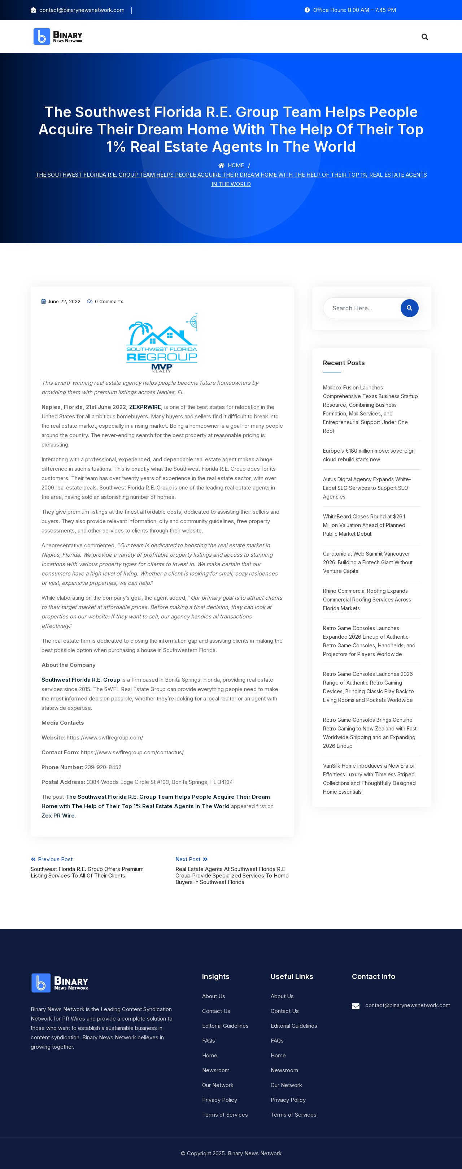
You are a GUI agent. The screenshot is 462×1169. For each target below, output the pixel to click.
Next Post (235, 870)
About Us (213, 996)
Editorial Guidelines (225, 1025)
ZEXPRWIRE (145, 407)
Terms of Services (225, 1114)
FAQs (208, 1040)
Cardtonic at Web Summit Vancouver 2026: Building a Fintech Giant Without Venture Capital (368, 562)
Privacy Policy (219, 1099)
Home (231, 165)
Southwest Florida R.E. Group (81, 679)
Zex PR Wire (58, 815)
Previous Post (90, 867)
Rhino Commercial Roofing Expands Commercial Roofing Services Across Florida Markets (367, 599)
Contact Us (216, 1011)
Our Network (218, 1085)
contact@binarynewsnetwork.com (407, 1005)
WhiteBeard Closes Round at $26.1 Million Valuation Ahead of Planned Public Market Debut (364, 525)
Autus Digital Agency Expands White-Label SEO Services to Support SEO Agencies (367, 488)
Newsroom (216, 1070)
